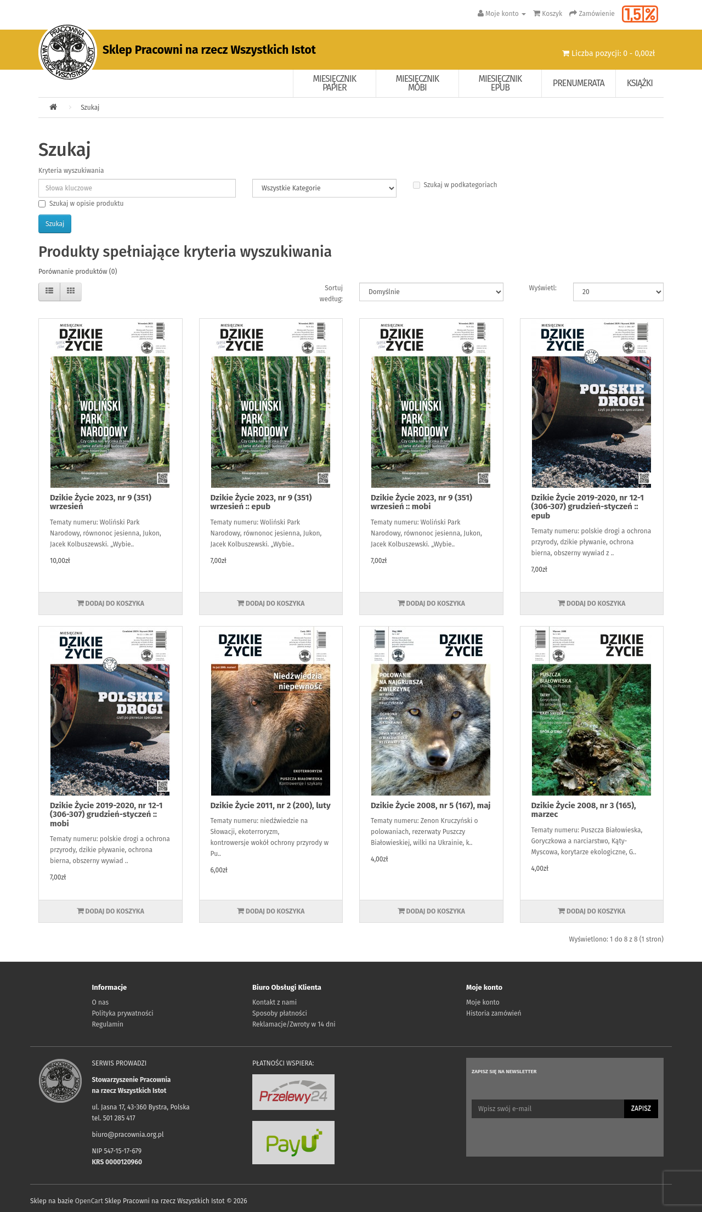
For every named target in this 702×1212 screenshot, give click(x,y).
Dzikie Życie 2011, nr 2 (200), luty (271, 805)
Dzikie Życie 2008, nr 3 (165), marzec (583, 810)
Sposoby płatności (279, 1013)
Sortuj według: (331, 293)
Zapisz (641, 1108)
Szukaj (90, 107)
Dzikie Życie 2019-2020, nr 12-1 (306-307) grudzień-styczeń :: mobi (106, 814)
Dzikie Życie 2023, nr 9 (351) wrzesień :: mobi (421, 502)
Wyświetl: (543, 288)
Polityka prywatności (123, 1013)
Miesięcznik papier (334, 83)
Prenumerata (578, 83)
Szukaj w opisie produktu (80, 203)
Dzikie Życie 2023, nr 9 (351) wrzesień (100, 502)
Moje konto (483, 1002)
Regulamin (107, 1024)
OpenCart (89, 1201)
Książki (640, 83)
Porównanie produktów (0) (77, 271)
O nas (100, 1002)
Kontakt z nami (274, 1002)
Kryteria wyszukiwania (71, 170)
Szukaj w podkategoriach (455, 185)
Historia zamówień (493, 1013)
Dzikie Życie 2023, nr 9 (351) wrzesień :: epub (261, 502)
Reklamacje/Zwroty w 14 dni (294, 1024)
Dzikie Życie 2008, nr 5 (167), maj (431, 805)
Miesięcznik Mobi (417, 83)
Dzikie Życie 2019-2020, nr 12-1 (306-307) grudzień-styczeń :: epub (587, 507)
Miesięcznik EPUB (500, 83)
